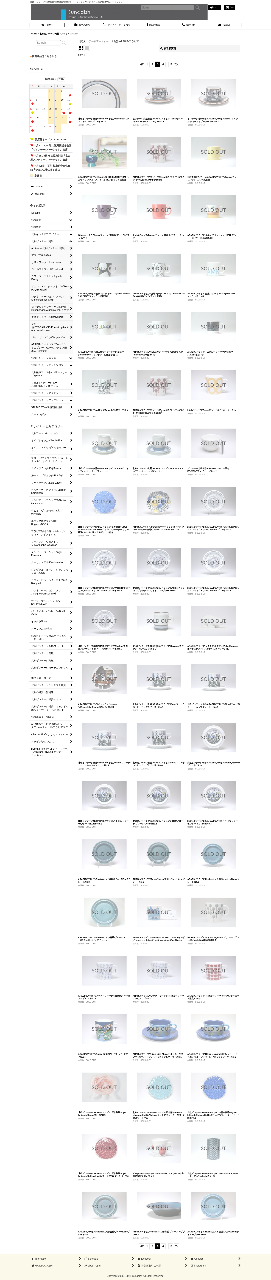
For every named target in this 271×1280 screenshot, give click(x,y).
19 (170, 64)
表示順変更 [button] (168, 48)
